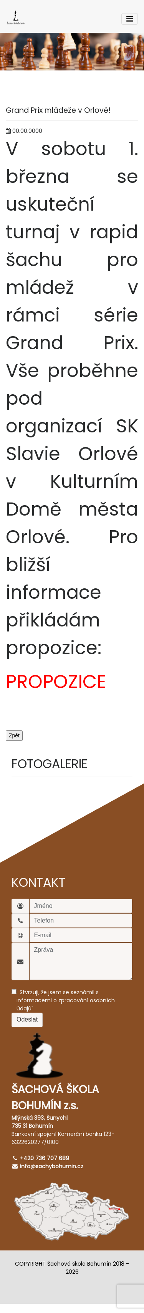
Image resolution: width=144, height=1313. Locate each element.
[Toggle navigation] (129, 19)
